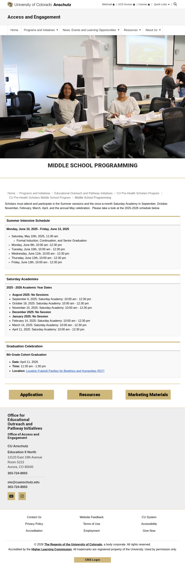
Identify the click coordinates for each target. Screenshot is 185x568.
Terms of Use (91, 523)
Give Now (149, 530)
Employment (92, 530)
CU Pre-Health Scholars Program (138, 193)
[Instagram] (23, 501)
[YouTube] (13, 501)
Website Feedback (92, 517)
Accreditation (34, 530)
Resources (132, 30)
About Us (153, 30)
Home (11, 193)
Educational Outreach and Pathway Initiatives (83, 193)
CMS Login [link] (92, 560)
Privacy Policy (34, 523)
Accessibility (149, 523)
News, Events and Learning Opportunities (91, 30)
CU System (149, 517)
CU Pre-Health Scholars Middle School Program (40, 197)
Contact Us (34, 517)
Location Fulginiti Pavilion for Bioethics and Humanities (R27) (65, 370)
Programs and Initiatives (41, 30)
